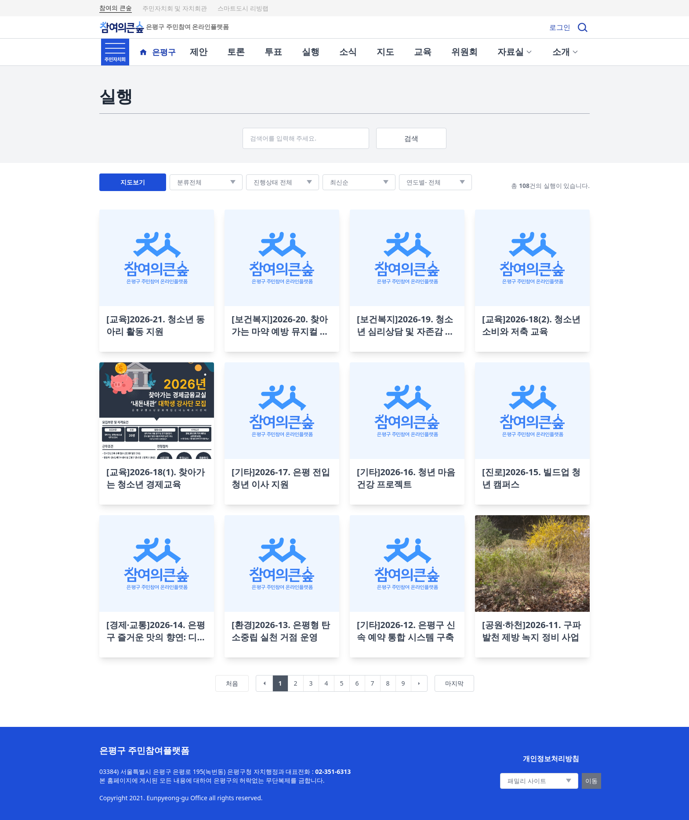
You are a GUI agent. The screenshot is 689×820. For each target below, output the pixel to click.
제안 (198, 52)
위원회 (464, 52)
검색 (411, 138)
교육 (423, 52)
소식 (348, 52)
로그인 (559, 27)
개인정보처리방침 (551, 758)
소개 (565, 52)
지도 (385, 52)
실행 (310, 52)
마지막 (454, 683)
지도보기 (132, 182)
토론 (236, 52)
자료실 (515, 52)
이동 (591, 781)
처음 (232, 683)
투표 (273, 52)
